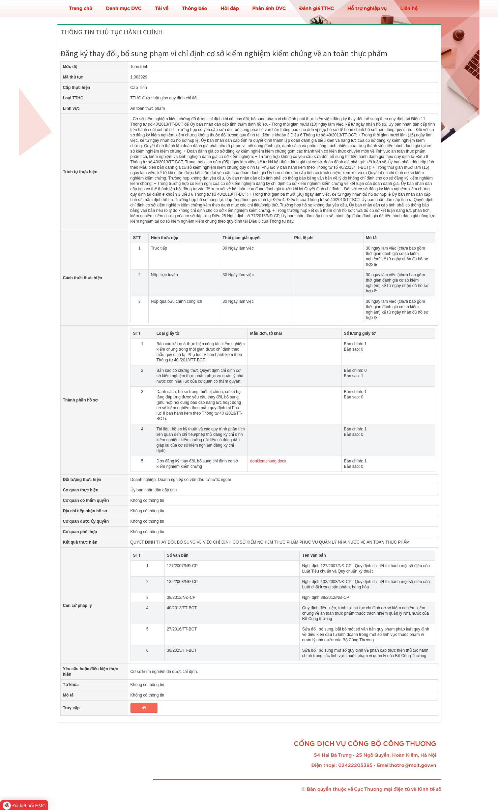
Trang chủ (80, 8)
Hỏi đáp (230, 8)
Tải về (161, 8)
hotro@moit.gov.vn (413, 765)
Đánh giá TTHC (316, 8)
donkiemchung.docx (268, 461)
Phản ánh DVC (269, 8)
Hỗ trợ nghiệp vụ (367, 8)
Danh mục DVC (123, 8)
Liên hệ (408, 8)
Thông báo (194, 8)
